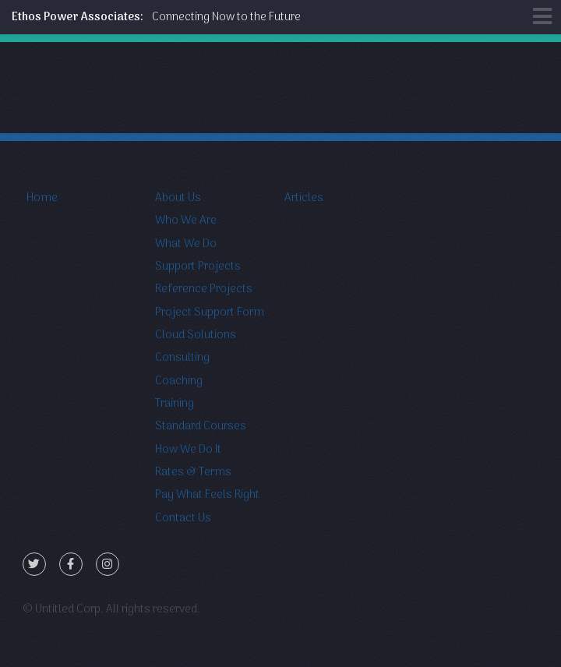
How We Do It (188, 449)
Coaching (179, 381)
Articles (303, 198)
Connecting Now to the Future (156, 17)
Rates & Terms (193, 472)
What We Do (186, 244)
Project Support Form (209, 312)
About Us (178, 198)
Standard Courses (200, 426)
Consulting (182, 357)
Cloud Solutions (195, 335)
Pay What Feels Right (207, 494)
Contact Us (183, 518)
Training (174, 403)
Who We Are (186, 220)
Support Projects (198, 266)
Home (42, 198)
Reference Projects (203, 289)
